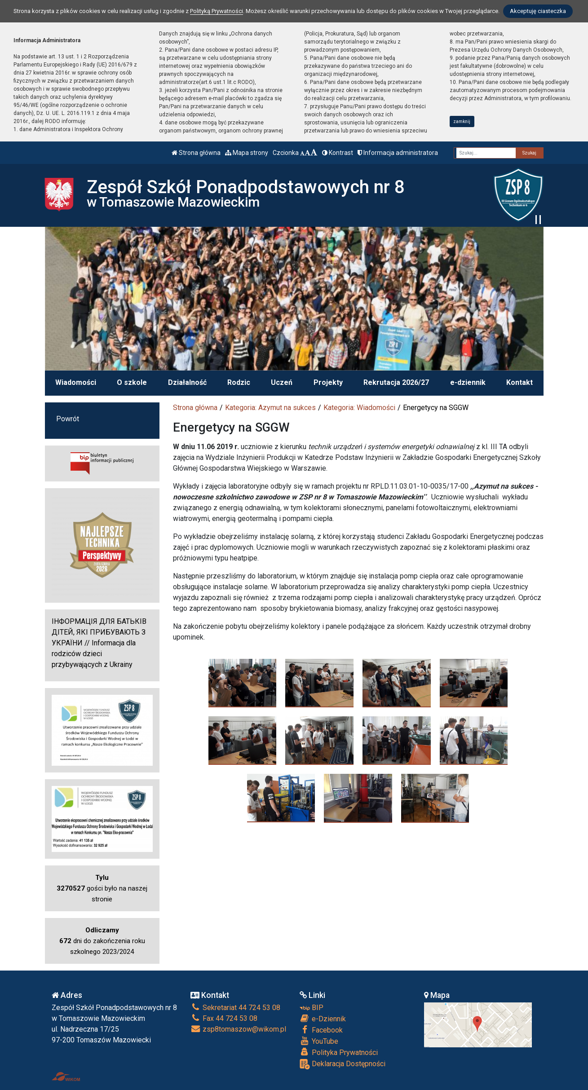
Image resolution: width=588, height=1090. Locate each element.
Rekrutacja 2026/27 (396, 382)
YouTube (319, 1041)
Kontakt (519, 382)
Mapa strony (246, 152)
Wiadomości (75, 382)
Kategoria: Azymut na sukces (270, 407)
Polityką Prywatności (216, 11)
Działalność (187, 382)
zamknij (461, 121)
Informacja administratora (398, 152)
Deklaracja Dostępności (342, 1064)
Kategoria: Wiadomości (359, 407)
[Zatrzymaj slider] (538, 219)
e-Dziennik (323, 1018)
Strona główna (196, 152)
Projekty (328, 382)
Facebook (321, 1029)
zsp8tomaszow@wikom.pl (238, 1029)
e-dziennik (468, 382)
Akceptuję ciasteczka (538, 11)
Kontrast (337, 152)
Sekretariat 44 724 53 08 (235, 1007)
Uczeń (281, 382)
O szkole (132, 382)
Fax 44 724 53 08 (223, 1018)
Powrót (67, 419)
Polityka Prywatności (339, 1052)
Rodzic (238, 382)
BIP (311, 1007)
